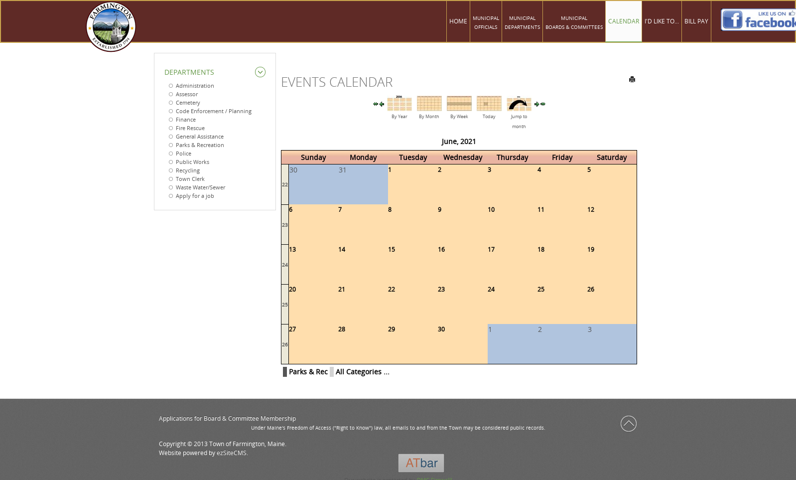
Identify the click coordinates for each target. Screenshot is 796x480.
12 (590, 209)
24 (285, 264)
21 (341, 289)
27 (292, 329)
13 (292, 249)
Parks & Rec (308, 371)
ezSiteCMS (232, 453)
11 (540, 209)
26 (590, 289)
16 (441, 249)
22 (285, 184)
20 (292, 289)
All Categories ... (363, 371)
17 (491, 249)
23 (285, 224)
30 (441, 329)
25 (285, 304)
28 (341, 329)
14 (341, 249)
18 (540, 249)
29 (391, 329)
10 (491, 209)
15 (391, 249)
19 (590, 249)
